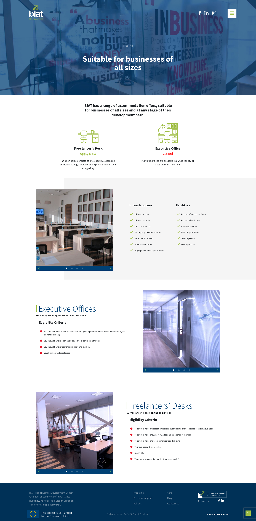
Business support (143, 498)
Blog (169, 498)
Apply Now (88, 153)
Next (110, 268)
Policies (138, 503)
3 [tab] (77, 269)
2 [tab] (72, 269)
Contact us (173, 503)
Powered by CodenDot (218, 514)
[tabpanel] (74, 227)
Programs (139, 492)
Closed (167, 153)
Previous (39, 268)
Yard (169, 492)
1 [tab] (66, 269)
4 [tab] (82, 269)
